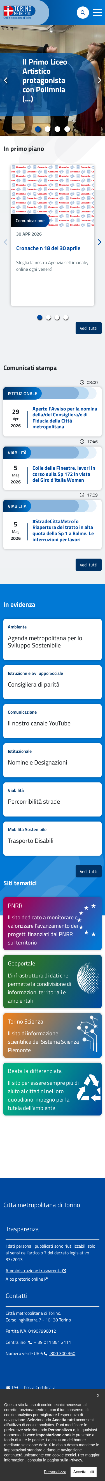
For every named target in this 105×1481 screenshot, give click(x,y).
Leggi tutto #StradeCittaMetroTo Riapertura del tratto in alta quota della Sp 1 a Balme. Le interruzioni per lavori (52, 524)
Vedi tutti (91, 327)
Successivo (99, 80)
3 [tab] (57, 129)
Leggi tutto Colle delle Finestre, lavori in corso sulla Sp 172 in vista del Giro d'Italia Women (52, 468)
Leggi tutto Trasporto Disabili (52, 839)
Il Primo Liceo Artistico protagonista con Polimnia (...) (44, 80)
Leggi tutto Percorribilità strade (52, 799)
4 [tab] (67, 129)
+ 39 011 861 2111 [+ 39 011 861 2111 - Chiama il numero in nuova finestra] (49, 1342)
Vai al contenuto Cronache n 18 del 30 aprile (52, 235)
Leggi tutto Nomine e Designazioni (52, 760)
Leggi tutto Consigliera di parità (52, 682)
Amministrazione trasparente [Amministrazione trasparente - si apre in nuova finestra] (34, 1270)
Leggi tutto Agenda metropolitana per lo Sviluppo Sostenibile (52, 639)
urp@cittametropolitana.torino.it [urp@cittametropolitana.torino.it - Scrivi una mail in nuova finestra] (40, 1405)
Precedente (6, 80)
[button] (97, 13)
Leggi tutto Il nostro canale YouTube (52, 721)
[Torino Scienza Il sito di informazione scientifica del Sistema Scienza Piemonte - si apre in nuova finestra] (52, 1035)
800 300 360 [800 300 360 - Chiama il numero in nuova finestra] (59, 1353)
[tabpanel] (52, 80)
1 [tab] (38, 129)
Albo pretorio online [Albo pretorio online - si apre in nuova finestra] (24, 1279)
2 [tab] (48, 129)
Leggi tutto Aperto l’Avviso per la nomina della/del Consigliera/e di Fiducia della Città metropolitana (52, 411)
